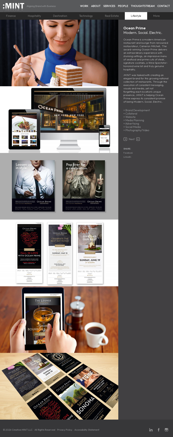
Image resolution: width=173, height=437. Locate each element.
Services (109, 6)
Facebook (128, 152)
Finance (11, 16)
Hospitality (34, 16)
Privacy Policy (64, 429)
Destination (60, 16)
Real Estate (112, 16)
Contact (163, 6)
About (96, 6)
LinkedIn (127, 157)
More (156, 16)
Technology (86, 16)
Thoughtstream (143, 6)
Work (84, 6)
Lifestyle (136, 16)
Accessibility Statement (86, 429)
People (123, 6)
